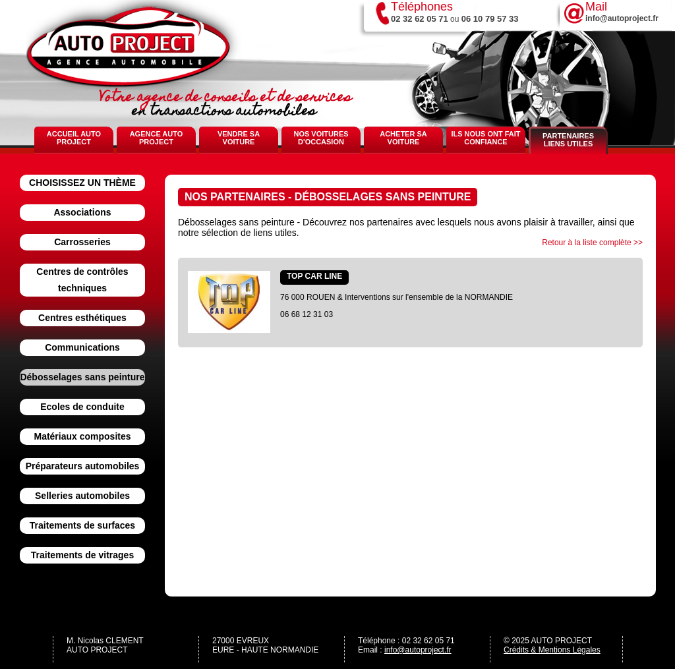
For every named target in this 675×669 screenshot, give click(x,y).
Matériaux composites (82, 436)
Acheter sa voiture (403, 138)
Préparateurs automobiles (83, 466)
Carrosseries (82, 242)
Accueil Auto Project (74, 138)
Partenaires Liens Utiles (568, 140)
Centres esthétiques (82, 317)
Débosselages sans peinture (82, 377)
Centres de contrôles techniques (82, 279)
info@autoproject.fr (418, 649)
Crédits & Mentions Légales (552, 649)
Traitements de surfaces (82, 525)
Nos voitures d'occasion (320, 138)
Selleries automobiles (82, 495)
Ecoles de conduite (82, 406)
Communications (82, 347)
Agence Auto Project (156, 138)
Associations (82, 212)
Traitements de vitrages (82, 555)
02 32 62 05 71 (419, 19)
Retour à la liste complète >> (592, 242)
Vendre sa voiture (239, 138)
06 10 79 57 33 (490, 19)
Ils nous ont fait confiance (485, 138)
